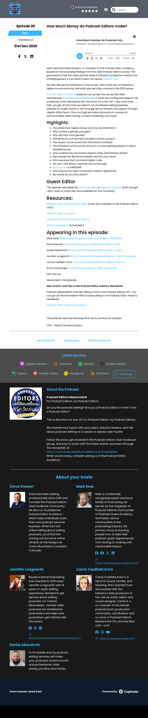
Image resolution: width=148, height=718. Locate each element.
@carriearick (116, 262)
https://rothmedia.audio (82, 250)
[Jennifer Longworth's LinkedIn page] (37, 641)
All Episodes (71, 340)
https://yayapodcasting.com (90, 262)
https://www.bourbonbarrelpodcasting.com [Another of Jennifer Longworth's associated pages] (50, 649)
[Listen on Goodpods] (87, 376)
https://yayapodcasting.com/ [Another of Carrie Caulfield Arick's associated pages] (115, 651)
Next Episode (45, 340)
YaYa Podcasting (88, 187)
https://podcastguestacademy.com (81, 238)
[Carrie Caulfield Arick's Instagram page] (100, 645)
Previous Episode (99, 340)
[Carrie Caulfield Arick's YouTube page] (104, 645)
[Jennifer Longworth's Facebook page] (30, 641)
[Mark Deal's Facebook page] (96, 566)
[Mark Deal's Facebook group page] (100, 566)
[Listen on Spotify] (86, 365)
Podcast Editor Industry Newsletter (67, 305)
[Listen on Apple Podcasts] (31, 365)
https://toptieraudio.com (83, 268)
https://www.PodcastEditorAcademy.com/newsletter (82, 464)
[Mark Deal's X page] (104, 566)
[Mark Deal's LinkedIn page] (107, 566)
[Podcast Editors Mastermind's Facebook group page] (106, 10)
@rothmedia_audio (110, 250)
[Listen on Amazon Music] (115, 365)
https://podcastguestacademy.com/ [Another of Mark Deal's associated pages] (116, 574)
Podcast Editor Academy (61, 94)
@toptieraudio (108, 268)
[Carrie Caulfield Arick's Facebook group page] (97, 645)
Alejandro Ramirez (110, 187)
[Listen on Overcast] (62, 365)
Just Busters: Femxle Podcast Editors (68, 219)
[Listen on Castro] (29, 376)
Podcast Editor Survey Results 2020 (67, 204)
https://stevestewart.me (79, 244)
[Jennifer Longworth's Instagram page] (33, 641)
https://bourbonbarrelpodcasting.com (93, 256)
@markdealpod (113, 238)
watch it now (110, 79)
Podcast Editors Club (108, 244)
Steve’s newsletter (57, 225)
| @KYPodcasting (126, 256)
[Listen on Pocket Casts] (57, 376)
